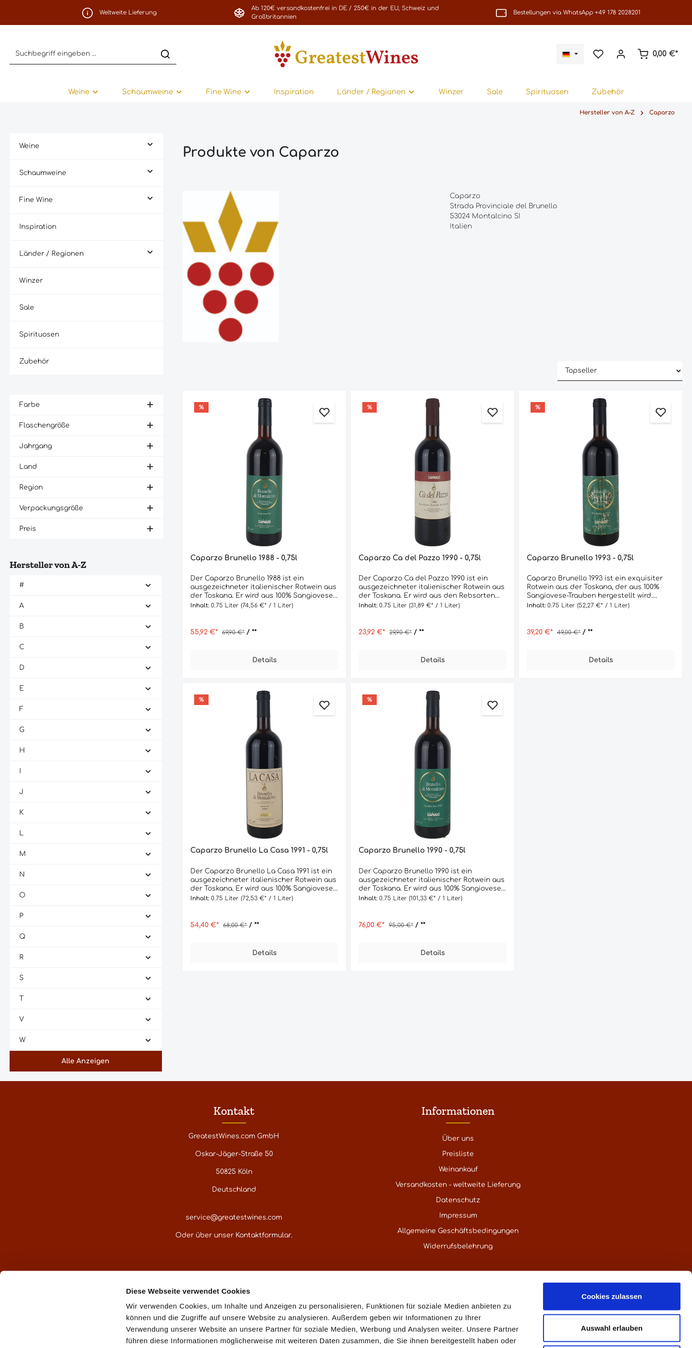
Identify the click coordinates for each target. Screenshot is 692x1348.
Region (86, 487)
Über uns (458, 1138)
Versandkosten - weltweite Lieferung (457, 1184)
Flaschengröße (86, 425)
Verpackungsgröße (86, 508)
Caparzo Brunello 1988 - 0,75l (243, 558)
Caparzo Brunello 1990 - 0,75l (412, 850)
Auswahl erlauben (612, 1253)
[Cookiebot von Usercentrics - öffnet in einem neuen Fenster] (62, 1329)
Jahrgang (86, 446)
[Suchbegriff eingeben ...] (82, 53)
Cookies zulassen (611, 1222)
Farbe (86, 405)
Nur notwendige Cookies (611, 1285)
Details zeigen (511, 1329)
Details (264, 660)
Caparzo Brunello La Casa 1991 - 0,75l (259, 850)
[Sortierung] (619, 371)
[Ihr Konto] (620, 54)
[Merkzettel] (598, 54)
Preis (86, 529)
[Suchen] (165, 53)
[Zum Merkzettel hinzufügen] (324, 412)
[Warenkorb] (657, 54)
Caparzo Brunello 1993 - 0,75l (580, 558)
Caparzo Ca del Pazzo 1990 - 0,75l (419, 558)
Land (86, 467)
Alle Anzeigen (86, 1061)
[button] (150, 143)
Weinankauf (458, 1169)
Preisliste (458, 1154)
